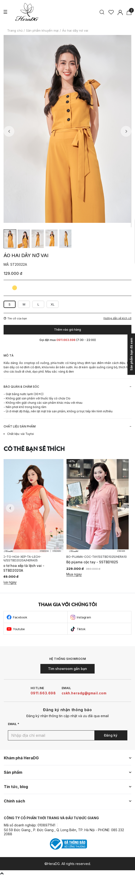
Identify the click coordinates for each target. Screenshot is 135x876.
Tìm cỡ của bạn (15, 318)
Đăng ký (110, 735)
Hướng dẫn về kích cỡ (117, 318)
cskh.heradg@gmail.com (84, 693)
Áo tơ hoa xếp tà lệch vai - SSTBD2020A (25, 568)
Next (126, 131)
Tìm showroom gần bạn (67, 669)
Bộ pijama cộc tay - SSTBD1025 (94, 562)
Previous (9, 131)
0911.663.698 (43, 693)
